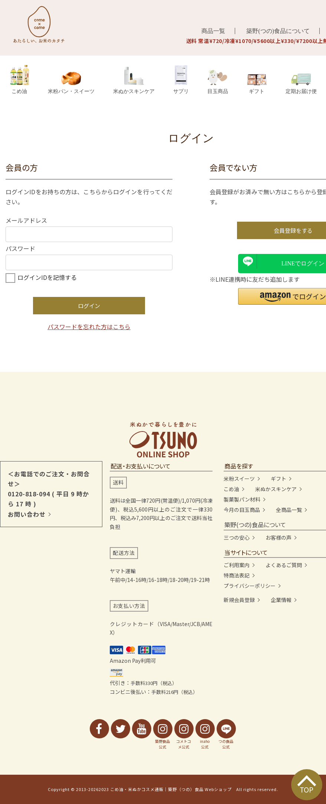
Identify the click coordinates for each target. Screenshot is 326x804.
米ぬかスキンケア (134, 80)
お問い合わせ (27, 514)
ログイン (89, 306)
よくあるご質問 (284, 565)
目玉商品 (217, 82)
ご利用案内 (237, 565)
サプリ (181, 79)
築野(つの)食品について (278, 31)
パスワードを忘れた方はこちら (89, 326)
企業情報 (281, 599)
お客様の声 (279, 537)
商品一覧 (213, 31)
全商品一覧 (289, 509)
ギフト (257, 84)
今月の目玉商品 (242, 509)
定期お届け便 (301, 83)
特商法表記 (237, 575)
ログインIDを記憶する (47, 277)
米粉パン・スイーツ (71, 83)
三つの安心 (237, 537)
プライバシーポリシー (250, 585)
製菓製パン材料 (242, 499)
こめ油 (19, 79)
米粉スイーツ (239, 478)
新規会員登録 (239, 599)
